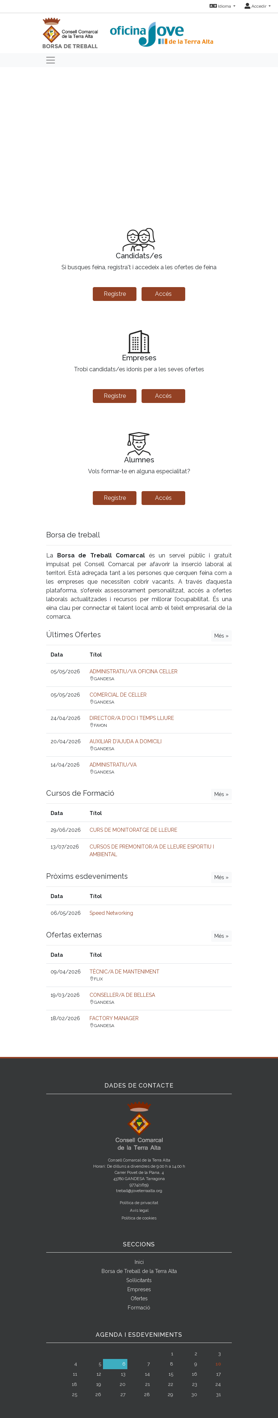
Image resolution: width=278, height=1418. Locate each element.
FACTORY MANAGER (114, 1018)
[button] (21, 139)
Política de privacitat (139, 1202)
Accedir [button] (256, 6)
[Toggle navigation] (50, 60)
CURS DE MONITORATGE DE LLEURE (133, 830)
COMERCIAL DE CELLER (118, 695)
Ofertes (139, 1298)
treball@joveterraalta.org (139, 1190)
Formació (139, 1308)
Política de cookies (139, 1218)
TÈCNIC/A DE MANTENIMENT (124, 972)
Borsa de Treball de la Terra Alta (139, 1271)
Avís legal (139, 1210)
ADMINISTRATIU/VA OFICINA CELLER (134, 671)
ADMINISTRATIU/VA (113, 765)
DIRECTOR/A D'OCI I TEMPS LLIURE (132, 718)
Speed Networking (111, 913)
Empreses (139, 1289)
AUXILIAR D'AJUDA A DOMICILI (126, 741)
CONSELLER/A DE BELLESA (122, 995)
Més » (221, 636)
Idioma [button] (221, 6)
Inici (139, 1262)
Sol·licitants (139, 1280)
